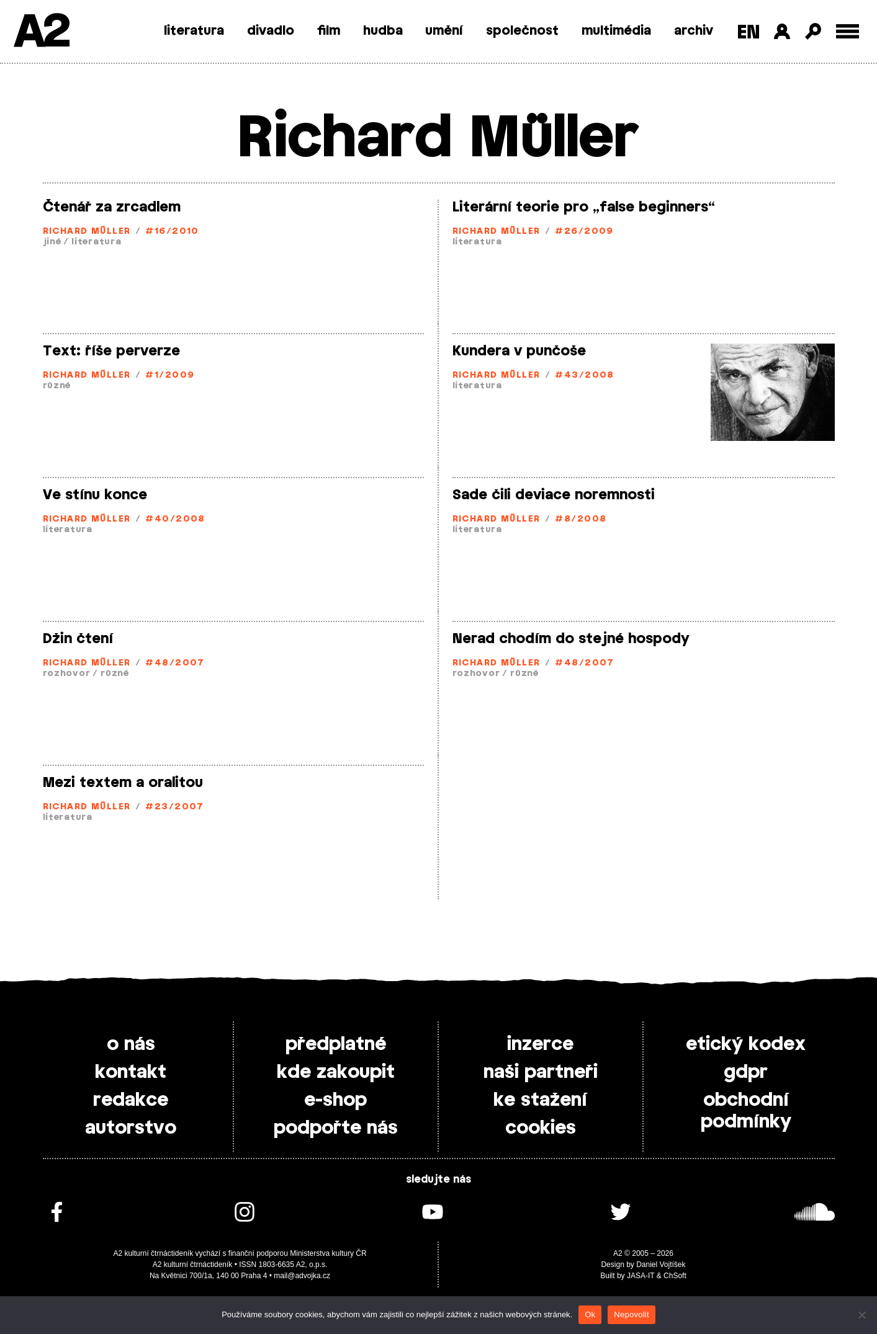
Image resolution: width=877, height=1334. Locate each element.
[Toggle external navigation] (847, 31)
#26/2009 (584, 231)
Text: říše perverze (111, 351)
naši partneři (540, 1072)
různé (57, 386)
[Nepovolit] (861, 1315)
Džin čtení (78, 638)
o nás (131, 1044)
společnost (522, 31)
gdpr (746, 1072)
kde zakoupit (336, 1072)
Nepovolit (631, 1314)
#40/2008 (175, 519)
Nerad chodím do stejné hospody (571, 638)
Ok (590, 1314)
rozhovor (67, 674)
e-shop (335, 1100)
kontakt (130, 1072)
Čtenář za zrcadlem (112, 207)
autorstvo (130, 1128)
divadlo (270, 31)
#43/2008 (584, 375)
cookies (540, 1128)
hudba (383, 31)
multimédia (616, 31)
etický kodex (746, 1044)
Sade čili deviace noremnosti (553, 495)
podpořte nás (336, 1128)
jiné (52, 242)
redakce (130, 1100)
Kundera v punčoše (519, 351)
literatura (194, 31)
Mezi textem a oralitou (123, 782)
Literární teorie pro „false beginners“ (583, 207)
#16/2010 (172, 231)
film (328, 31)
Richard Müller (87, 231)
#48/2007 (175, 663)
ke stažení (540, 1100)
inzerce (540, 1044)
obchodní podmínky (746, 1111)
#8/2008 (580, 519)
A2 (41, 32)
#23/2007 (174, 807)
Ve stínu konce (95, 495)
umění (444, 31)
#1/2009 (169, 375)
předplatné (336, 1044)
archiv (693, 31)
